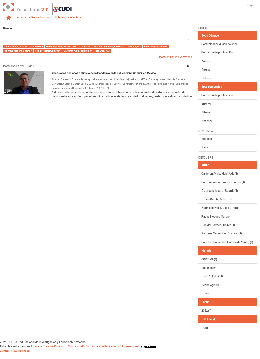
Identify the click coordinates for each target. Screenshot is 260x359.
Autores (206, 61)
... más (205, 293)
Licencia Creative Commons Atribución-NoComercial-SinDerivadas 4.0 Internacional (85, 346)
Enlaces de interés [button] (68, 17)
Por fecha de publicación (217, 52)
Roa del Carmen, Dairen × (47, 50)
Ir (188, 39)
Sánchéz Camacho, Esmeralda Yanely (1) (227, 242)
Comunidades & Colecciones (219, 44)
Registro (206, 147)
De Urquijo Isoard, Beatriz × (18, 50)
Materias (207, 78)
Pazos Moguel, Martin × (155, 46)
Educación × (36, 46)
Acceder (206, 138)
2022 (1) (206, 310)
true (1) (205, 327)
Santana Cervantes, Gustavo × (109, 46)
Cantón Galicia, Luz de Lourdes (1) (223, 182)
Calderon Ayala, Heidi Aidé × (78, 50)
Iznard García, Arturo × (15, 46)
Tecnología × (134, 46)
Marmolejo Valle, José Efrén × (61, 46)
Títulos (205, 69)
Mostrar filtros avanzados (175, 57)
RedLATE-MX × (102, 50)
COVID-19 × (84, 46)
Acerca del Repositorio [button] (33, 17)
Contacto (6, 350)
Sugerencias (22, 350)
